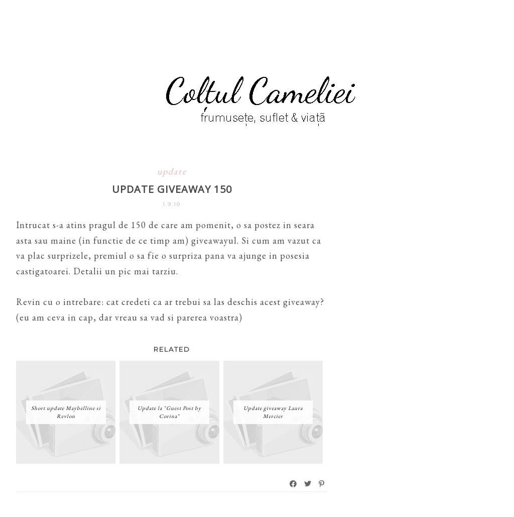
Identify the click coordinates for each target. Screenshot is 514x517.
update (172, 171)
